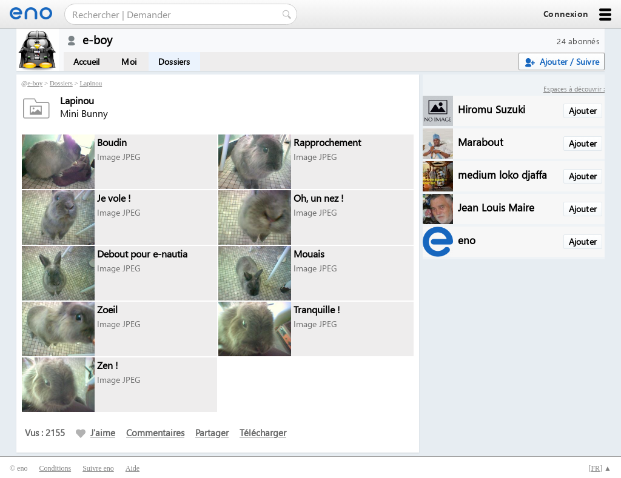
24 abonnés (578, 41)
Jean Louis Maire (496, 207)
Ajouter (583, 110)
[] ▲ (599, 468)
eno (466, 240)
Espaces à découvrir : (574, 88)
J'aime (95, 433)
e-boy (34, 83)
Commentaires (155, 433)
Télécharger (263, 433)
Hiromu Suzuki (491, 109)
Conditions (55, 468)
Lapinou (91, 83)
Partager (212, 433)
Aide (132, 468)
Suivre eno (98, 468)
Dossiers (174, 61)
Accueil (86, 61)
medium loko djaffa (502, 174)
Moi (128, 61)
